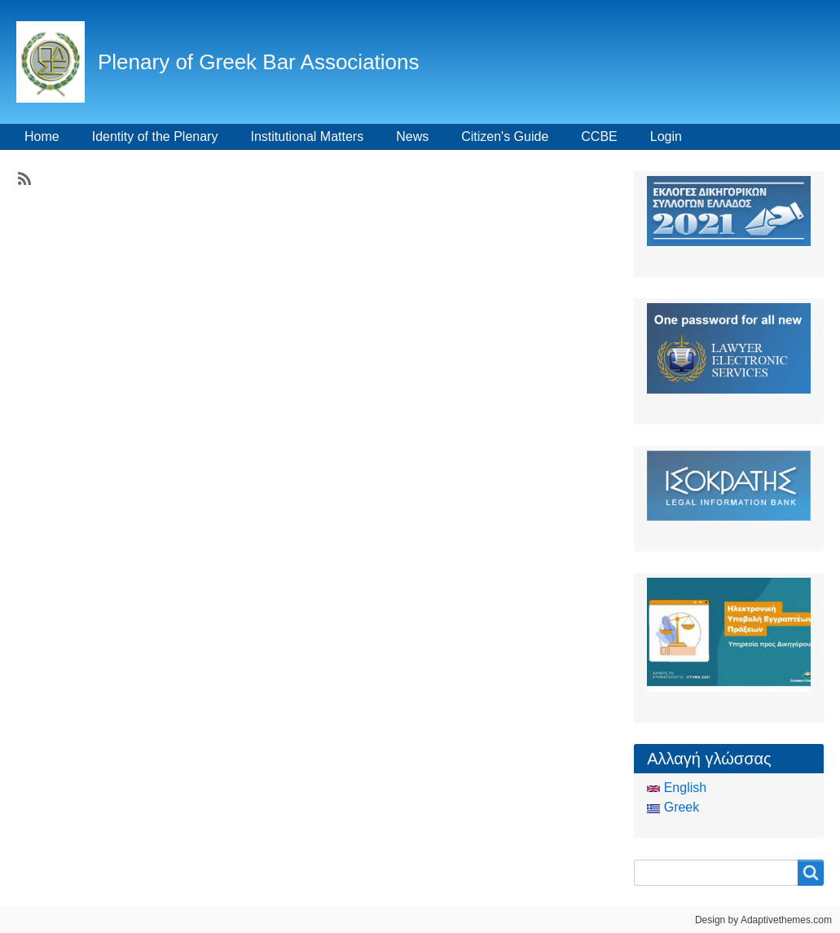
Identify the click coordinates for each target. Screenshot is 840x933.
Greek (673, 807)
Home (41, 136)
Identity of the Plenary (155, 136)
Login (666, 136)
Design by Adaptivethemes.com (763, 920)
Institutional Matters (306, 136)
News (412, 136)
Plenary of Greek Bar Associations (259, 62)
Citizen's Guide (504, 136)
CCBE (599, 136)
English (676, 787)
